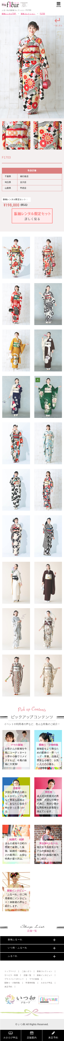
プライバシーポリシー (14, 979)
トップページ (10, 971)
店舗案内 (32, 1035)
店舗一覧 (27, 975)
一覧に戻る (58, 21)
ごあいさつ (26, 971)
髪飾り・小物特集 (12, 983)
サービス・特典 (11, 975)
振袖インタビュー (44, 975)
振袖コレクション (44, 971)
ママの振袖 (34, 979)
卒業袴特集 (30, 983)
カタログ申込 (46, 983)
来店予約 (8, 987)
